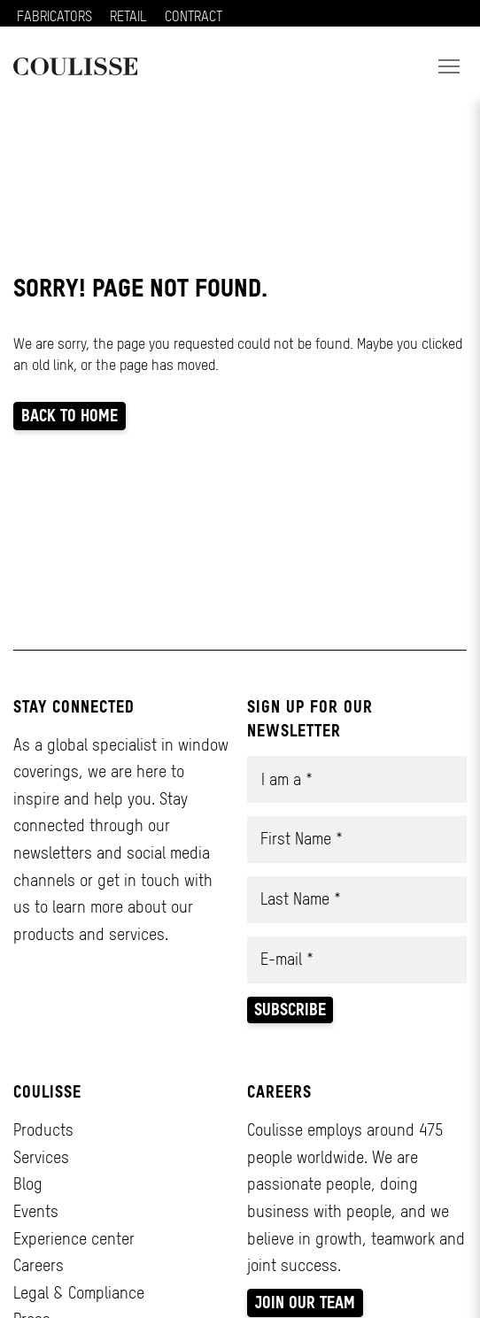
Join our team (305, 1302)
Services (41, 1157)
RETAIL (128, 16)
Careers (38, 1265)
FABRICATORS (54, 16)
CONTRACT (193, 16)
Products (43, 1130)
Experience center (74, 1238)
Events (35, 1211)
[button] (449, 66)
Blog (28, 1184)
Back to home (69, 415)
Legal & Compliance (78, 1292)
